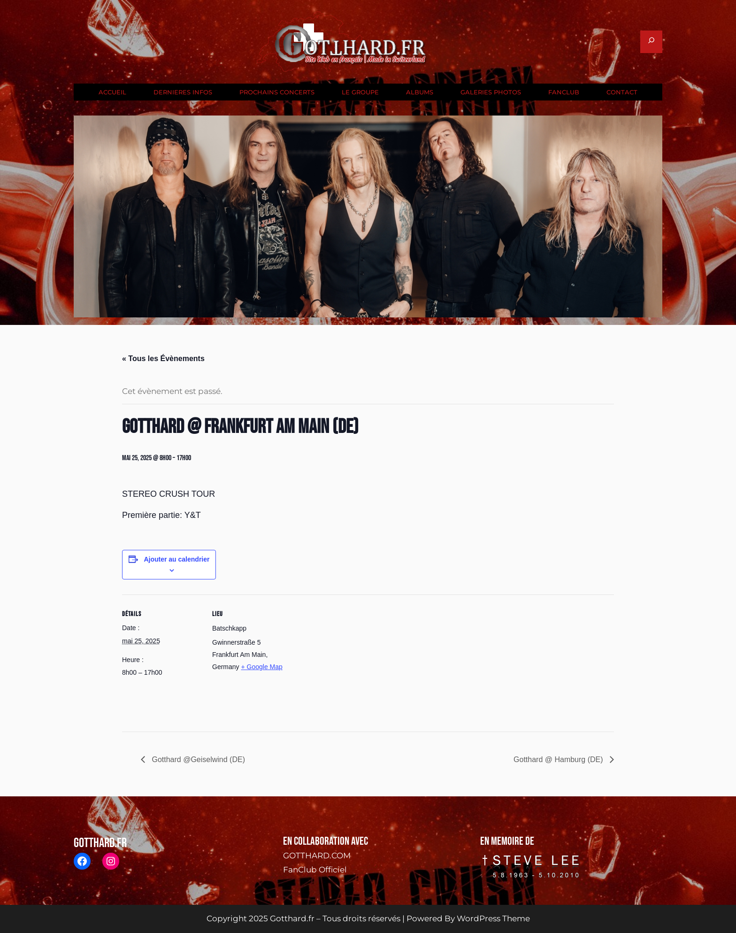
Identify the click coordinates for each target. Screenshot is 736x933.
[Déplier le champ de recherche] (651, 42)
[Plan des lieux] (351, 659)
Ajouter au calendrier (176, 559)
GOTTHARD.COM (317, 855)
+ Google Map (261, 667)
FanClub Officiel (315, 869)
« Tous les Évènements (163, 358)
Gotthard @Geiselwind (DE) (197, 759)
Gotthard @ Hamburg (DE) (559, 759)
